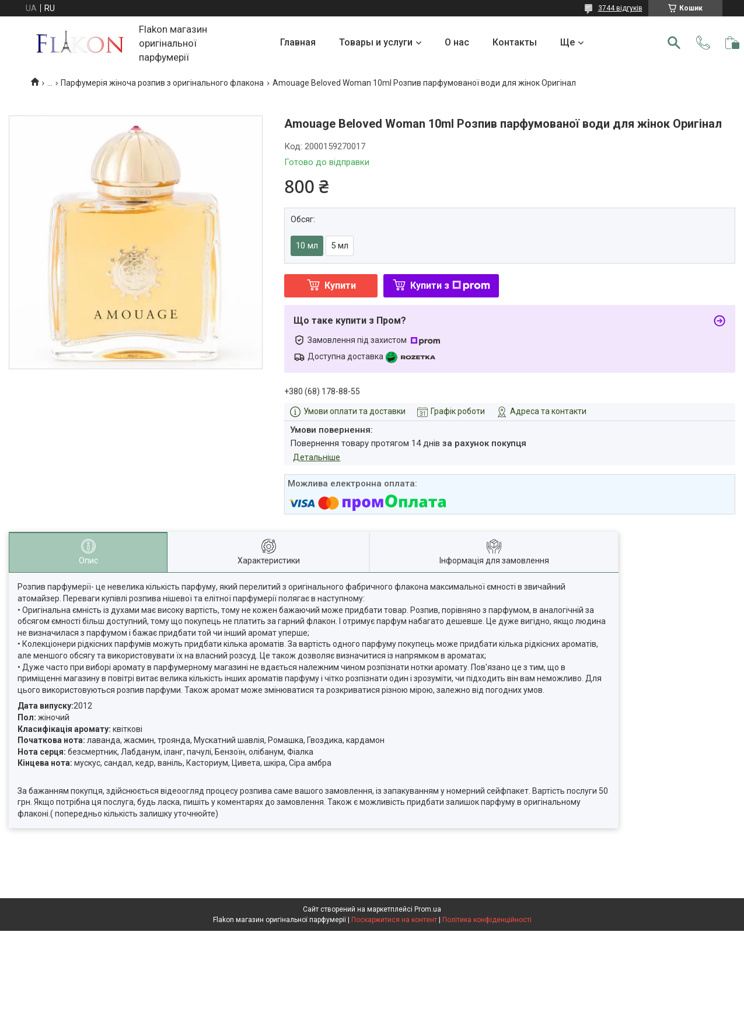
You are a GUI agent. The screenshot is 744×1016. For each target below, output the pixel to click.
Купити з (450, 285)
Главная (298, 42)
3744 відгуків (620, 8)
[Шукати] (674, 42)
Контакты (514, 42)
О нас (457, 42)
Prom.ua (427, 909)
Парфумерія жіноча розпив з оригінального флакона (162, 82)
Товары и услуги (376, 42)
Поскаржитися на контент (394, 920)
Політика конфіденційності (487, 920)
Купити (340, 285)
